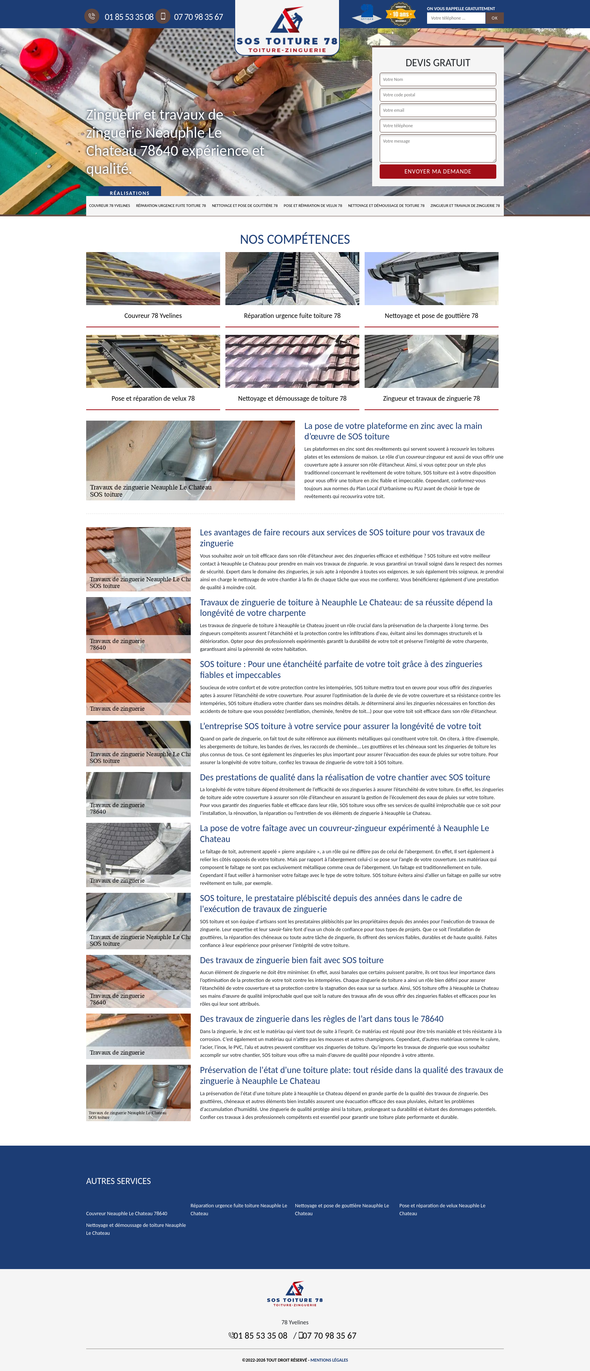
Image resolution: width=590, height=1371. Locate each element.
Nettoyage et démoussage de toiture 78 (386, 205)
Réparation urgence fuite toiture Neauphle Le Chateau (239, 1209)
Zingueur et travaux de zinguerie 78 (465, 205)
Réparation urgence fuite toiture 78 (171, 205)
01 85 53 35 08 (120, 16)
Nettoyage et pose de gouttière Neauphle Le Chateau (342, 1209)
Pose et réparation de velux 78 (313, 205)
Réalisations (130, 193)
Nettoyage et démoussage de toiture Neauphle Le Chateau (136, 1229)
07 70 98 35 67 (190, 16)
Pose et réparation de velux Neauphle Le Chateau (443, 1209)
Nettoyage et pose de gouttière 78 (245, 205)
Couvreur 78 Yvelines (109, 205)
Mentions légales (329, 1360)
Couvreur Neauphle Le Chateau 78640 (126, 1213)
